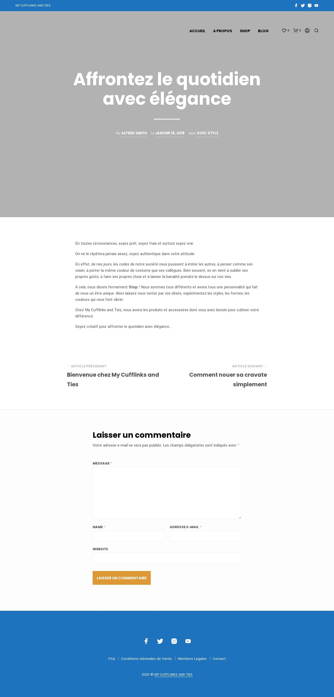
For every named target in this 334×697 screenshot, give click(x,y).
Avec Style (207, 133)
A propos (222, 31)
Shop (245, 31)
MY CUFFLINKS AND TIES (173, 675)
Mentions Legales (192, 658)
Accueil (197, 31)
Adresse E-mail (185, 527)
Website (100, 549)
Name (99, 527)
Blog (263, 31)
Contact (219, 658)
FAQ (111, 658)
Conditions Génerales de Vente (146, 658)
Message (102, 463)
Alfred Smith (134, 133)
